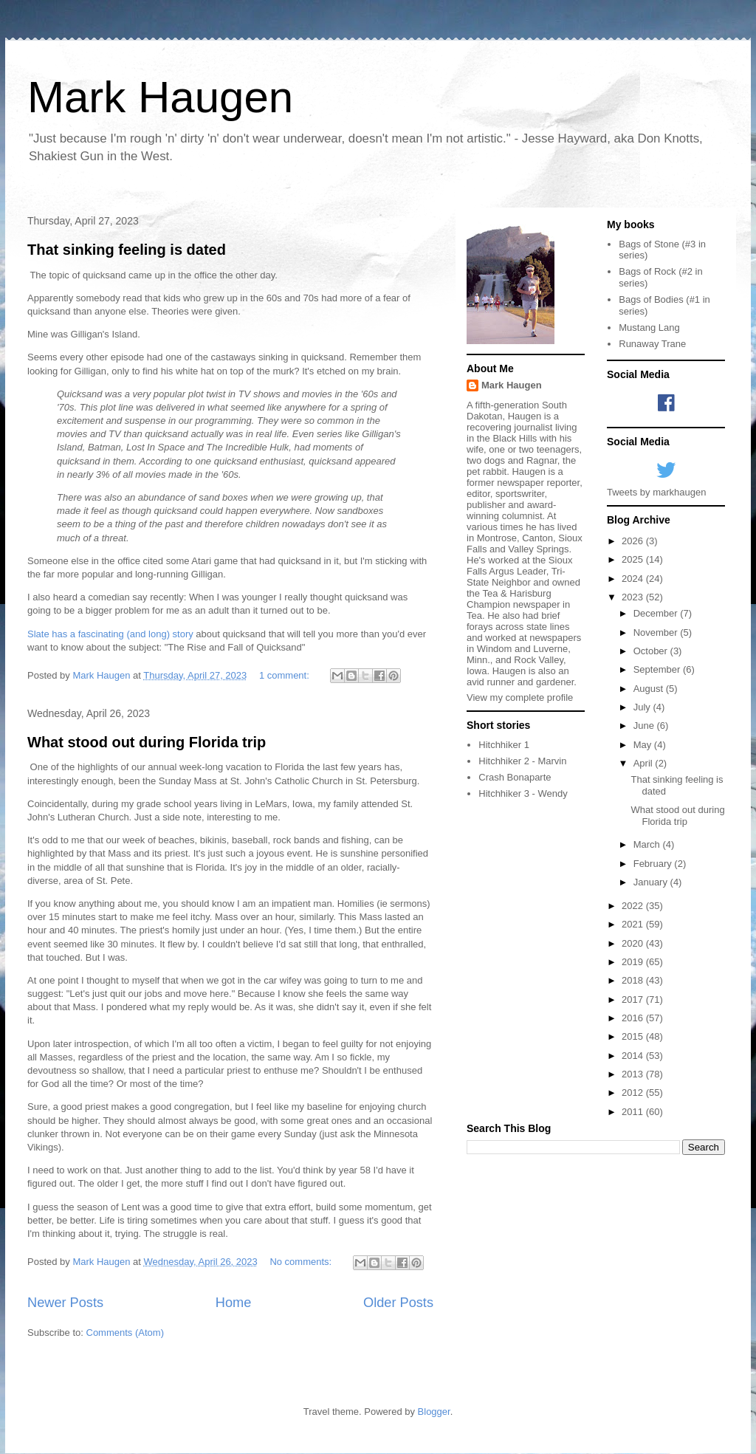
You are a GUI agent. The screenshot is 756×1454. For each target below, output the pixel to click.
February (654, 863)
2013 (634, 1074)
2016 (634, 1017)
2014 (634, 1055)
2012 (634, 1092)
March (648, 844)
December (657, 613)
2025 (634, 559)
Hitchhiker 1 (503, 744)
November (657, 632)
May (643, 744)
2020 (634, 943)
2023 (634, 597)
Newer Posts (65, 1302)
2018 (634, 980)
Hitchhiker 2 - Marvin (522, 761)
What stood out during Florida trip (146, 742)
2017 (634, 999)
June (645, 725)
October (651, 650)
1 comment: (285, 675)
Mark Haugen (160, 97)
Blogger (434, 1411)
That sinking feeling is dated (126, 249)
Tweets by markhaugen (656, 492)
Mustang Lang (649, 327)
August (649, 688)
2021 (634, 924)
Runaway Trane (652, 343)
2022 (634, 905)
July (643, 707)
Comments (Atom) (125, 1332)
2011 (634, 1111)
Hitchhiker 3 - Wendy (522, 793)
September (658, 669)
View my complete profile (520, 697)
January (651, 882)
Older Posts (398, 1302)
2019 (634, 961)
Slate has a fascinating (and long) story (110, 633)
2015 (634, 1036)
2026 (634, 540)
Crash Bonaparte (514, 777)
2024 (634, 578)
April (644, 763)
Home (234, 1302)
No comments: (301, 1261)
